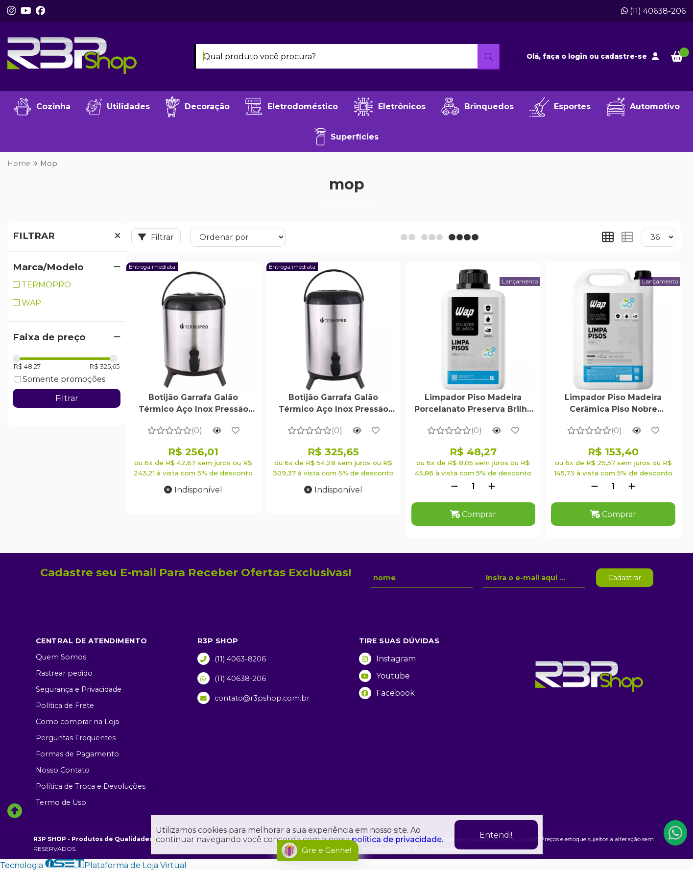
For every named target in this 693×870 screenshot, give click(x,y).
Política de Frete (65, 705)
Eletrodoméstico (291, 106)
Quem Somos (61, 657)
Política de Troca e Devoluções (90, 786)
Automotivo (643, 106)
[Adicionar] (491, 486)
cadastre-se (623, 56)
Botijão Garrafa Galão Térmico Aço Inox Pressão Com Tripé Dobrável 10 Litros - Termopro (333, 404)
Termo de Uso (61, 802)
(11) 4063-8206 (231, 659)
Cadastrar (624, 577)
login (578, 56)
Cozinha (42, 107)
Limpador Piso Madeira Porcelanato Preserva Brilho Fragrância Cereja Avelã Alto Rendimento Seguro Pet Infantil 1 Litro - (473, 404)
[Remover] (454, 486)
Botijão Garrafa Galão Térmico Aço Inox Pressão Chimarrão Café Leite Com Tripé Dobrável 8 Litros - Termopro (193, 404)
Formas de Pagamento (77, 754)
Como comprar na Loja (77, 721)
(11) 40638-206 (653, 11)
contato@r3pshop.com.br (253, 698)
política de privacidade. (397, 839)
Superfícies (346, 136)
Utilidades (118, 106)
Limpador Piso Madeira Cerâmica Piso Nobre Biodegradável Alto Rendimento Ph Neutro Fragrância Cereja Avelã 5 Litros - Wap (613, 404)
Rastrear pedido (64, 673)
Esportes (560, 107)
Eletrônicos (390, 107)
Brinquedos (477, 106)
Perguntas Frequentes (76, 737)
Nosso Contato (63, 770)
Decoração (198, 107)
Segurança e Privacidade (78, 689)
